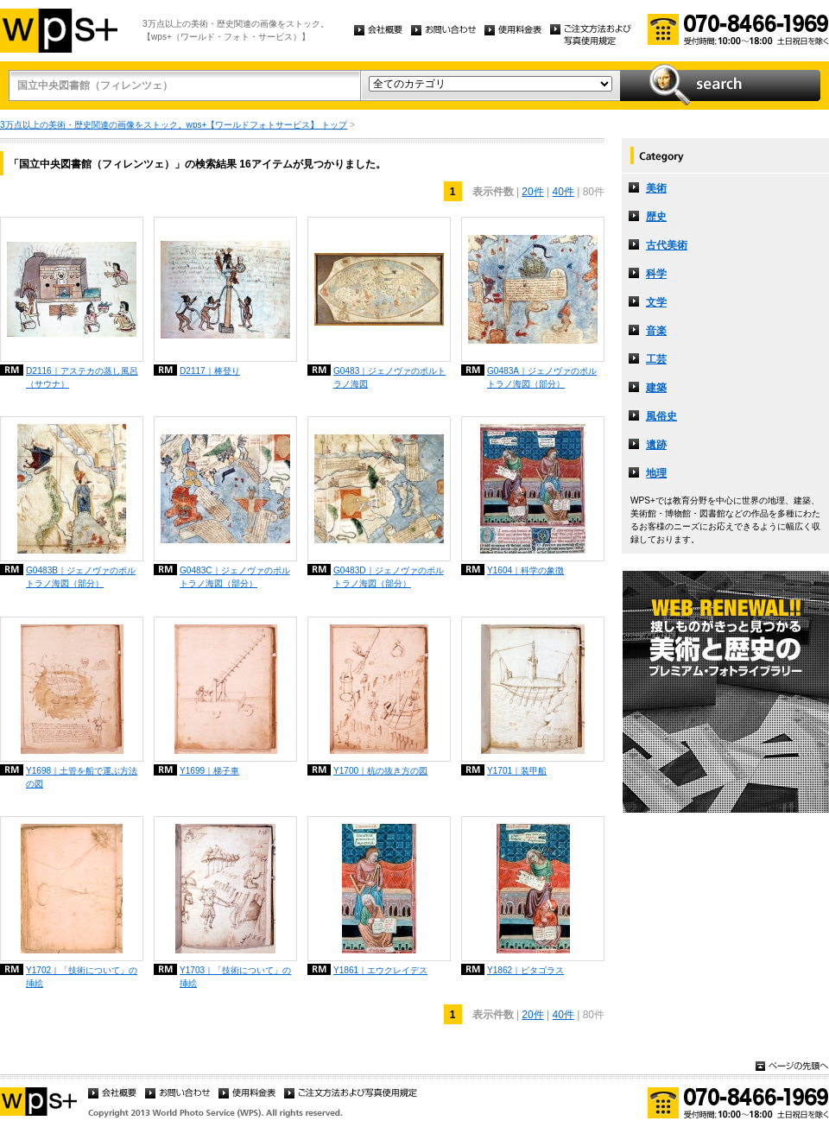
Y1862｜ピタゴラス (525, 970)
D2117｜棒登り (210, 371)
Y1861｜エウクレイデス (380, 970)
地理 (656, 473)
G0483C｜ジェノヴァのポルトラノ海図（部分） (235, 577)
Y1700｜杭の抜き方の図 (380, 771)
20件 (532, 192)
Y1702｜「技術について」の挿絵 (81, 977)
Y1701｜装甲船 (517, 771)
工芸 (656, 359)
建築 (656, 388)
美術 (656, 188)
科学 (656, 274)
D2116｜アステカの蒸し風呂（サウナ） (82, 377)
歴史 (656, 217)
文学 (656, 302)
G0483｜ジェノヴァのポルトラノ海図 (389, 377)
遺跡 (656, 445)
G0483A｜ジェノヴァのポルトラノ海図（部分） (542, 377)
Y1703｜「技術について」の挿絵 (235, 977)
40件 (563, 192)
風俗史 (661, 416)
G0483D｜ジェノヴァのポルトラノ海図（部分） (388, 577)
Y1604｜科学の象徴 (525, 570)
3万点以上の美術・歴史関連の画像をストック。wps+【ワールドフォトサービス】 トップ (173, 125)
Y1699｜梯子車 (209, 771)
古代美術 (666, 245)
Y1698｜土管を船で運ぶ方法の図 (81, 777)
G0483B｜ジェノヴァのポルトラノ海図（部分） (81, 577)
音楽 (656, 331)
